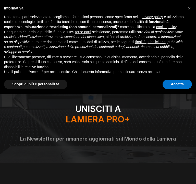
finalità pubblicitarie (150, 42)
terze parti (83, 32)
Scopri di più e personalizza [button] (35, 84)
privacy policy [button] (152, 17)
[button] (189, 8)
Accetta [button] (177, 84)
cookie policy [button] (166, 27)
